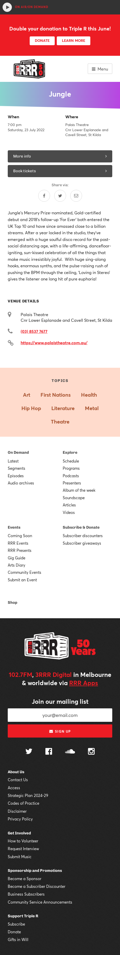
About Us (16, 772)
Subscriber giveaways (82, 543)
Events (14, 527)
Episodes (16, 475)
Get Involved (19, 833)
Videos (69, 512)
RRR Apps (83, 683)
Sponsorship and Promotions (35, 870)
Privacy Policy (20, 818)
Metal (92, 408)
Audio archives (21, 483)
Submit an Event (22, 579)
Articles (69, 504)
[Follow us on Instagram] (91, 752)
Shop (12, 602)
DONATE (42, 40)
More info (60, 156)
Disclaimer (17, 811)
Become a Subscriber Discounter (36, 886)
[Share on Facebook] (44, 196)
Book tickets (60, 171)
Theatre (60, 421)
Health (89, 394)
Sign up (60, 731)
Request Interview (23, 848)
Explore (70, 452)
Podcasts (71, 475)
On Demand (18, 452)
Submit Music (19, 856)
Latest (13, 461)
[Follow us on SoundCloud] (70, 752)
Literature (63, 408)
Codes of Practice (23, 803)
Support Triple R (23, 916)
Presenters (72, 483)
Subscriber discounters (83, 535)
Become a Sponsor (24, 878)
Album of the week (79, 490)
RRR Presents (19, 550)
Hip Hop (31, 408)
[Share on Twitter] (60, 196)
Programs (71, 468)
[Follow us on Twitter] (29, 751)
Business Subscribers (26, 894)
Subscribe (16, 924)
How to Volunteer (23, 840)
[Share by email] (76, 196)
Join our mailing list (60, 701)
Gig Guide (16, 557)
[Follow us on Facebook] (48, 752)
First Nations (56, 394)
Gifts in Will (18, 939)
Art (26, 394)
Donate (14, 931)
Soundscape (74, 497)
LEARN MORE (73, 40)
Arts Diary (16, 565)
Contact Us (18, 779)
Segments (16, 468)
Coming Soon (20, 535)
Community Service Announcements (40, 902)
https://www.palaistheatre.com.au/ (54, 342)
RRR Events (18, 543)
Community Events (24, 572)
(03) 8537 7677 (34, 331)
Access (14, 787)
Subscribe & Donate (81, 527)
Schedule (71, 461)
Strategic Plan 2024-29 (28, 795)
